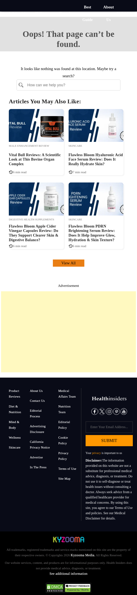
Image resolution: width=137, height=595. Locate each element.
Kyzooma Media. (83, 555)
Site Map (64, 478)
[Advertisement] (68, 331)
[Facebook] (94, 411)
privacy (96, 453)
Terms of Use (67, 468)
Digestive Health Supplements (31, 219)
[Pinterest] (116, 411)
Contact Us (37, 400)
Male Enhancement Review (29, 145)
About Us (36, 391)
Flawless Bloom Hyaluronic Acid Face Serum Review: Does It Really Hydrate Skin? (96, 159)
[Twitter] (102, 411)
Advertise (36, 457)
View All (68, 263)
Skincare (75, 145)
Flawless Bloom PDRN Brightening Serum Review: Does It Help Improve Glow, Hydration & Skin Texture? (92, 233)
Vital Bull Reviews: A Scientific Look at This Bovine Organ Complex (35, 159)
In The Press (38, 467)
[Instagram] (109, 411)
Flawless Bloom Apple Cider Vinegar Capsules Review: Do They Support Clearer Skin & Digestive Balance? (33, 233)
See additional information (68, 573)
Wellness (15, 437)
